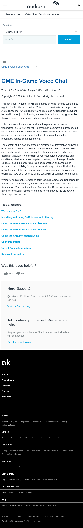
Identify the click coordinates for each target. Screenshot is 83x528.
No (20, 274)
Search (69, 39)
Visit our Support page (19, 306)
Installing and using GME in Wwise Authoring (27, 217)
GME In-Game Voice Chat (15, 66)
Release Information (13, 254)
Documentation (13, 14)
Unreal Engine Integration (16, 248)
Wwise (5, 415)
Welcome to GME (11, 211)
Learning (6, 461)
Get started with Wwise (19, 342)
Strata (5, 431)
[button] (5, 5)
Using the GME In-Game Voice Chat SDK (24, 223)
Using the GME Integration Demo (20, 235)
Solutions (7, 444)
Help (4, 499)
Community (8, 473)
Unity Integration (11, 242)
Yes (8, 274)
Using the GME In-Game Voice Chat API (24, 229)
